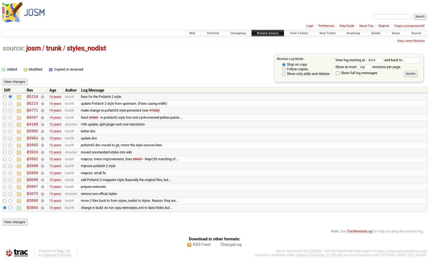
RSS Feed (202, 258)
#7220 (153, 113)
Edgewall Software (57, 269)
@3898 (32, 190)
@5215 (32, 104)
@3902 (32, 167)
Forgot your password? (409, 26)
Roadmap (353, 33)
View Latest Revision (411, 41)
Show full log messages (356, 73)
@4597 (32, 120)
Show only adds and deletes (306, 74)
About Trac (366, 26)
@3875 (32, 205)
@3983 (32, 151)
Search (416, 33)
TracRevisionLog (359, 245)
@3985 (32, 135)
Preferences (326, 26)
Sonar (396, 33)
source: (14, 48)
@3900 (32, 174)
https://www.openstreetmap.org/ (402, 265)
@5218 (32, 97)
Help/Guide (346, 26)
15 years (55, 128)
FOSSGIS (314, 265)
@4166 (32, 128)
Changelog (238, 33)
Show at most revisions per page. (368, 67)
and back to (402, 60)
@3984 (32, 143)
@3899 (32, 182)
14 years (55, 97)
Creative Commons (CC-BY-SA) (319, 269)
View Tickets (299, 33)
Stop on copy (294, 64)
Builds (376, 33)
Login (310, 26)
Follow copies (295, 69)
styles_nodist (86, 48)
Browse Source (268, 33)
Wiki (192, 33)
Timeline (213, 33)
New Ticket (328, 33)
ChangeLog (231, 258)
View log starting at (359, 60)
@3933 (32, 159)
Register (383, 26)
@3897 (32, 197)
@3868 (32, 213)
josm (33, 48)
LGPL (410, 269)
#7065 (93, 120)
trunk (54, 48)
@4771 (32, 112)
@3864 (32, 221)
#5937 (137, 167)
